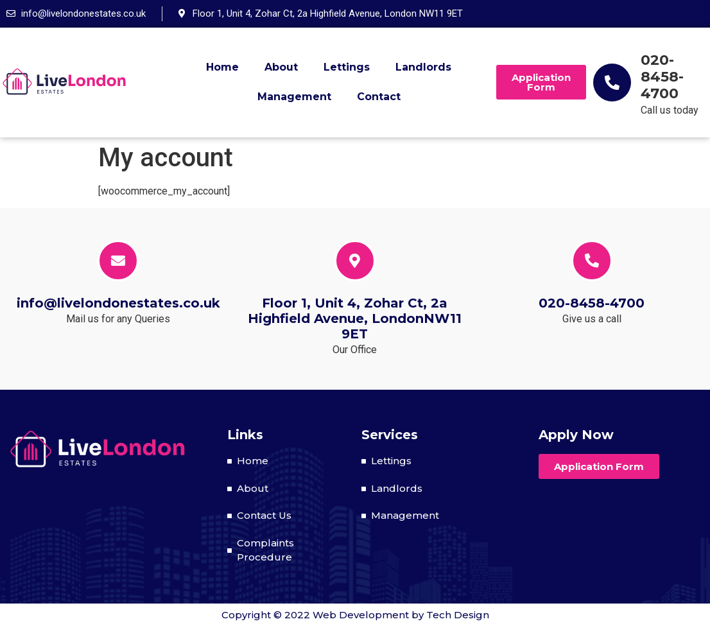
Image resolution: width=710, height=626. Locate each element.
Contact (379, 97)
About (281, 67)
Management (294, 97)
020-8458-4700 (662, 77)
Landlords (423, 67)
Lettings (347, 67)
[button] (541, 82)
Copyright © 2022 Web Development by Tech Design (355, 615)
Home (222, 67)
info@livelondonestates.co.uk (118, 303)
